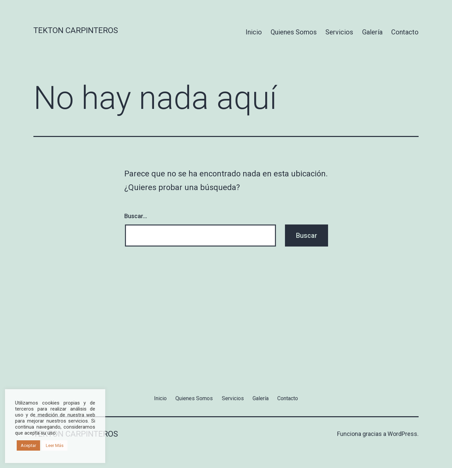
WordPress (402, 433)
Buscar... (135, 215)
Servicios (339, 32)
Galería (372, 32)
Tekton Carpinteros (75, 30)
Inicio (254, 32)
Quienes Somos (294, 32)
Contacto (405, 32)
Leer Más (54, 445)
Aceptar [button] (28, 445)
